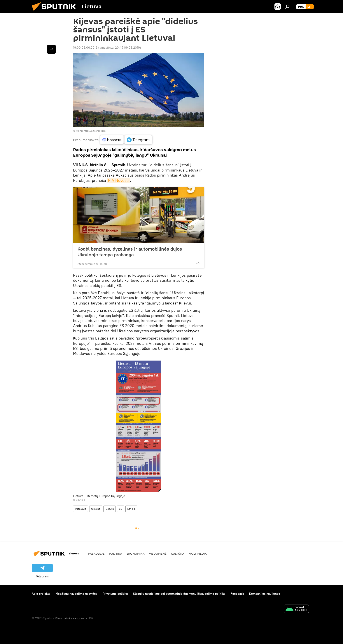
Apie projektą (41, 594)
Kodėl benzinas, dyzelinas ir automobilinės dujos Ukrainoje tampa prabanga (129, 251)
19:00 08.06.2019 (85, 48)
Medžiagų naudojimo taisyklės (76, 594)
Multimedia (198, 554)
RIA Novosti (118, 180)
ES (120, 508)
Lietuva (109, 508)
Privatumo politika (115, 594)
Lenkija (131, 508)
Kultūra (177, 554)
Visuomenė (157, 554)
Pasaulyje (80, 508)
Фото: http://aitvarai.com (91, 130)
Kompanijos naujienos (264, 594)
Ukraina (95, 508)
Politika (115, 554)
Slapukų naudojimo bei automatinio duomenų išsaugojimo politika (179, 594)
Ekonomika (135, 554)
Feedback (237, 594)
